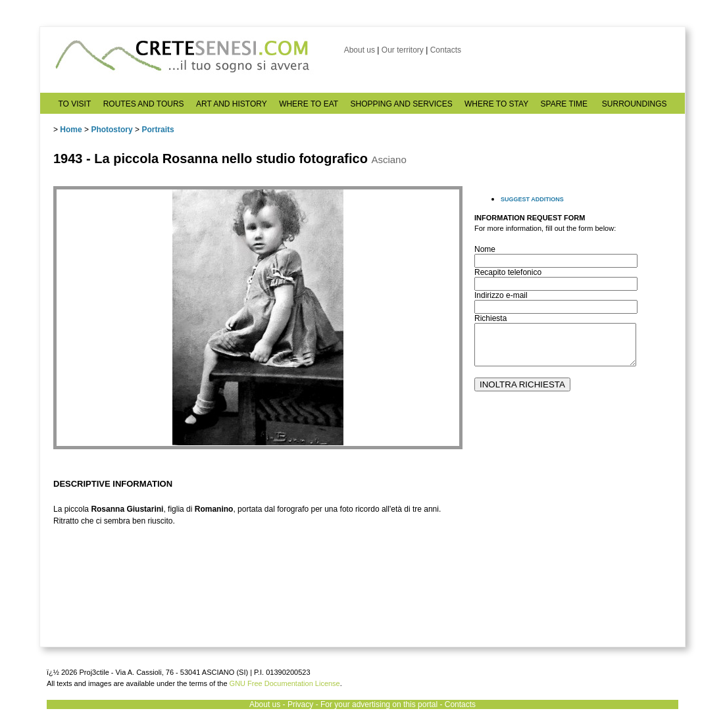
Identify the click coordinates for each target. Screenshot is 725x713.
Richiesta (490, 318)
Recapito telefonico (507, 272)
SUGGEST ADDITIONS (532, 199)
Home (71, 129)
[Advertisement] (573, 546)
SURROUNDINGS (634, 104)
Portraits (157, 129)
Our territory (403, 50)
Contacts (445, 50)
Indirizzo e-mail (501, 295)
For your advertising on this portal (379, 704)
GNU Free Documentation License (285, 683)
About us (359, 50)
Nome (484, 249)
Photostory (111, 129)
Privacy (300, 704)
